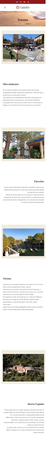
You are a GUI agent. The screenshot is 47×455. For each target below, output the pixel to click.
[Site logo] (22, 7)
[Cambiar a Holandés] (17, 2)
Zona (22, 24)
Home (17, 24)
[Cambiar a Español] (24, 2)
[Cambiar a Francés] (28, 2)
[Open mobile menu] (5, 7)
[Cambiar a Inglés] (21, 2)
